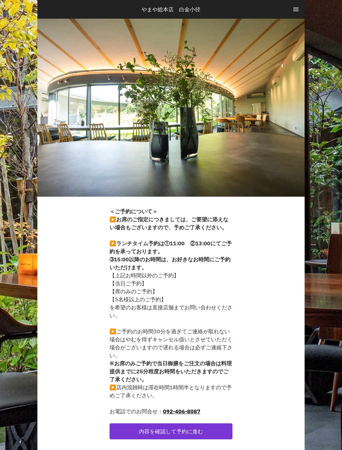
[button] (171, 431)
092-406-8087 (181, 411)
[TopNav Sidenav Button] (296, 9)
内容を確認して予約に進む (171, 431)
